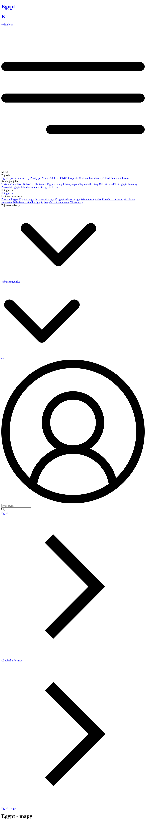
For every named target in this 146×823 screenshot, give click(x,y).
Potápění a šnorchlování (56, 202)
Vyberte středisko (48, 281)
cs (2, 358)
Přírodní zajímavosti (32, 187)
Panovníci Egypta (10, 187)
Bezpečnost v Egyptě (45, 199)
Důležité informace (120, 178)
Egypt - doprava (66, 199)
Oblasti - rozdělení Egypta (113, 184)
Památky (132, 184)
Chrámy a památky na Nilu (77, 184)
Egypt (4, 513)
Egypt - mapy (26, 199)
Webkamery (76, 202)
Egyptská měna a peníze (88, 199)
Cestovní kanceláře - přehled (94, 178)
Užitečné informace (11, 660)
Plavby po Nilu (38, 178)
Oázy (95, 184)
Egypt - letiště (50, 187)
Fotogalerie (7, 193)
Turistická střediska (11, 184)
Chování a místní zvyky (114, 199)
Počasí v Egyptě (10, 199)
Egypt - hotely (54, 184)
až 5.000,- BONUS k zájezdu (62, 178)
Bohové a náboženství (34, 184)
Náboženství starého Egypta (28, 202)
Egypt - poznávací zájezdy (15, 178)
